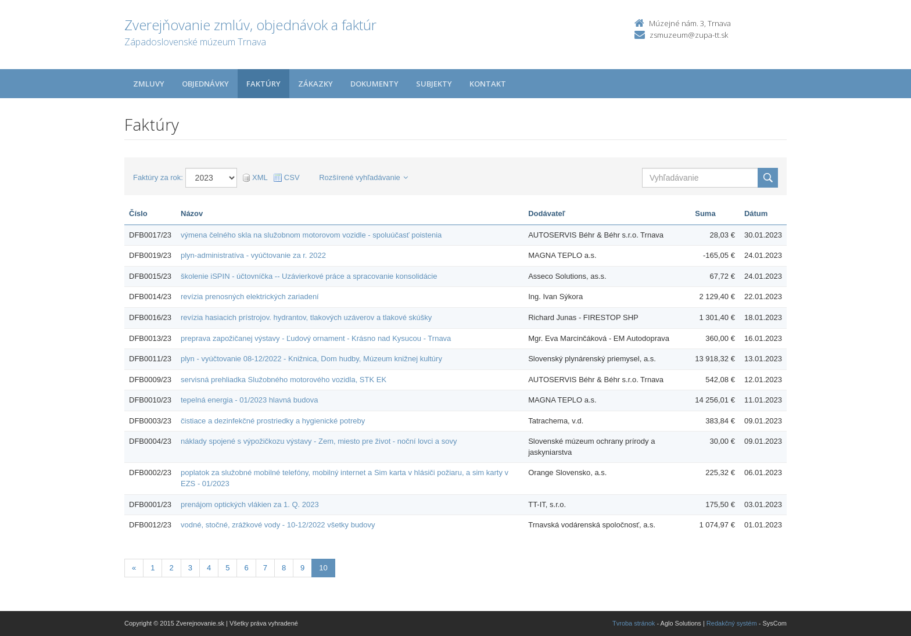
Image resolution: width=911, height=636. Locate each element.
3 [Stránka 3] (190, 567)
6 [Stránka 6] (246, 567)
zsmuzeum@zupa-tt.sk (689, 35)
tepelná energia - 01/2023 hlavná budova (249, 400)
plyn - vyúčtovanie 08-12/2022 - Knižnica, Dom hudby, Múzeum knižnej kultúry (311, 358)
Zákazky (315, 83)
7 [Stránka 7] (265, 567)
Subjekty (434, 83)
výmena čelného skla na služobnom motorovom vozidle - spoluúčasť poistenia (311, 235)
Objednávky (205, 83)
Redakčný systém (731, 623)
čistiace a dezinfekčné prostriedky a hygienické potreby (273, 420)
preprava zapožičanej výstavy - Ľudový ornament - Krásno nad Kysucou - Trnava (316, 338)
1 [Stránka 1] (152, 567)
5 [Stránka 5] (227, 567)
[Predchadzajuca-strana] (134, 568)
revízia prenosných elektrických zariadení (250, 296)
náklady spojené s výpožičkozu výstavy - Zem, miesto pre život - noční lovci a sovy (319, 441)
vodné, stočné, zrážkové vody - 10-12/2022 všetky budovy (278, 524)
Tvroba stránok (633, 623)
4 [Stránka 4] (209, 567)
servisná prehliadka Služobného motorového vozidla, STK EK (283, 379)
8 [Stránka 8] (284, 567)
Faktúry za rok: (158, 177)
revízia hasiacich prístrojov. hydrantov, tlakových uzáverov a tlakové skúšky (306, 317)
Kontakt (487, 83)
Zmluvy (148, 83)
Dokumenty (374, 83)
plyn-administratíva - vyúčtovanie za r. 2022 (253, 255)
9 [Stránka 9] (302, 567)
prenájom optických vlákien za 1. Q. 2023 (250, 504)
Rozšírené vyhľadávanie (363, 177)
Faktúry (263, 83)
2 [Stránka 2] (171, 567)
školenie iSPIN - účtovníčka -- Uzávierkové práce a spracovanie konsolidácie (309, 276)
